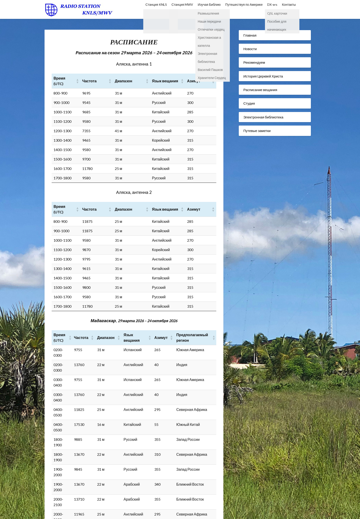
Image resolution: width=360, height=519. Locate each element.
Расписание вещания (260, 90)
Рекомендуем (254, 62)
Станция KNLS (156, 4)
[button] (86, 78)
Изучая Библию (209, 4)
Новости (250, 49)
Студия (249, 103)
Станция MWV (182, 4)
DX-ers (272, 4)
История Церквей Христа (263, 76)
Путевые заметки (257, 131)
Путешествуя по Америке (244, 4)
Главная (249, 35)
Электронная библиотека (263, 117)
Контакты (289, 4)
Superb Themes (218, 512)
